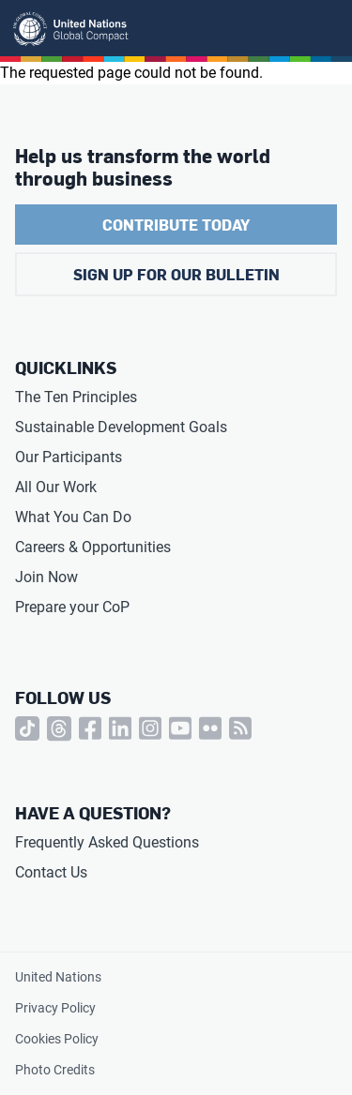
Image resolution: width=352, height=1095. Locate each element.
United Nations (58, 976)
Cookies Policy (57, 1038)
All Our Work (56, 487)
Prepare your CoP (72, 607)
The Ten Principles (76, 397)
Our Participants (68, 457)
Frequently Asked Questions (107, 842)
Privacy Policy (55, 1007)
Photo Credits (55, 1069)
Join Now (46, 577)
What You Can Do (73, 517)
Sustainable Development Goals (121, 427)
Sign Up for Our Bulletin (176, 274)
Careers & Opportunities (93, 547)
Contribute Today (176, 224)
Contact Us (51, 872)
